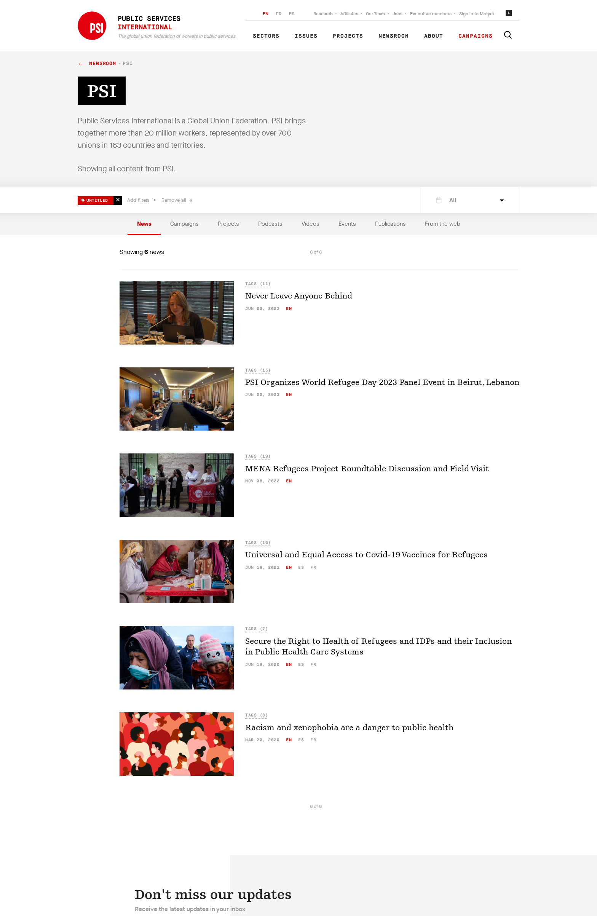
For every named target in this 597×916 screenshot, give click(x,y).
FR (278, 14)
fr (313, 567)
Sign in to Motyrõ (476, 14)
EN (265, 14)
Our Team (375, 14)
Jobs (397, 14)
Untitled (94, 199)
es (301, 567)
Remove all (174, 200)
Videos (310, 224)
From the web (442, 224)
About (433, 36)
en (289, 308)
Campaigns (475, 36)
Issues (306, 36)
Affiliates (349, 14)
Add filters (139, 200)
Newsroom (393, 36)
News (144, 224)
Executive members (431, 14)
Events (347, 224)
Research (323, 14)
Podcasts (270, 224)
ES (291, 14)
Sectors (266, 36)
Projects (348, 36)
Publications (390, 224)
